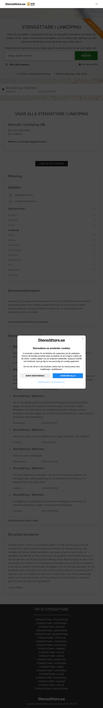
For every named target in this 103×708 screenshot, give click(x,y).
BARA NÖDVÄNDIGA (35, 376)
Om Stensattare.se (58, 382)
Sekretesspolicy (44, 382)
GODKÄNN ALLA (67, 376)
